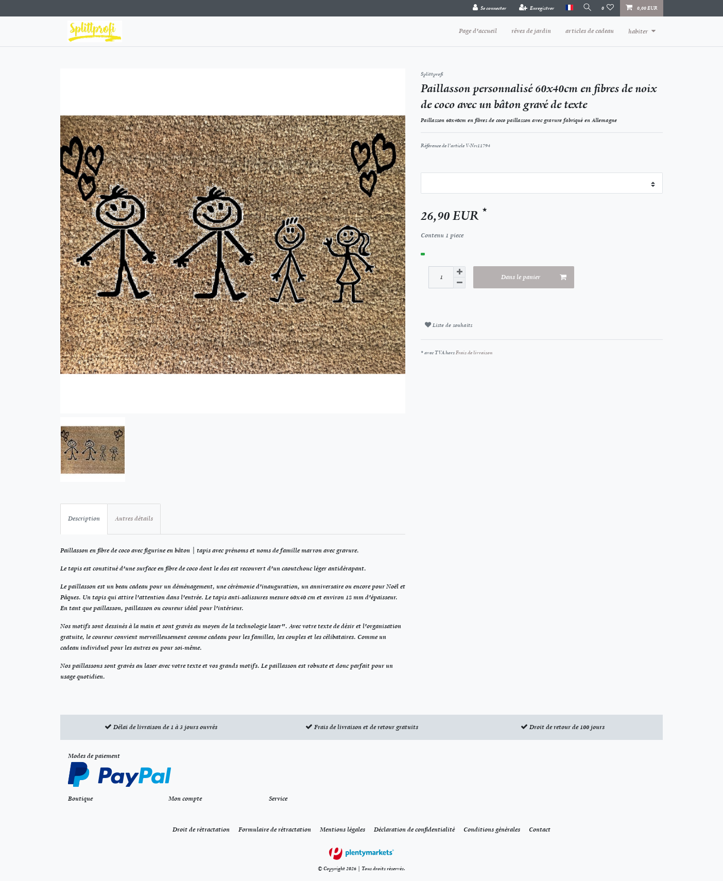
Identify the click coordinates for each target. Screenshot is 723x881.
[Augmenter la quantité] (459, 272)
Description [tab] (84, 518)
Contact (539, 829)
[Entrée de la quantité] (440, 277)
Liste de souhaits (448, 325)
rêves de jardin (531, 31)
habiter (638, 31)
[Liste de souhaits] (608, 8)
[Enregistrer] (532, 8)
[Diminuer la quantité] (459, 283)
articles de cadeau (589, 31)
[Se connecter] (485, 8)
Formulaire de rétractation (274, 829)
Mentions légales (342, 829)
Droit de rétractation (201, 829)
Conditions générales (491, 829)
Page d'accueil (478, 31)
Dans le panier (534, 277)
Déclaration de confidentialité (414, 829)
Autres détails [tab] (134, 518)
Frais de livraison (474, 352)
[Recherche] (585, 8)
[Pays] (565, 8)
